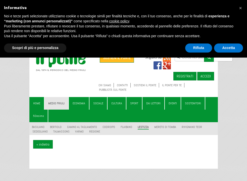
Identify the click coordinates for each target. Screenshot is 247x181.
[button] (240, 8)
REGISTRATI (185, 76)
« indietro (43, 144)
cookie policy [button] (119, 21)
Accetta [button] (228, 48)
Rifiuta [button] (198, 48)
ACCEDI (206, 76)
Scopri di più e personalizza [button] (35, 48)
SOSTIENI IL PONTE (117, 57)
